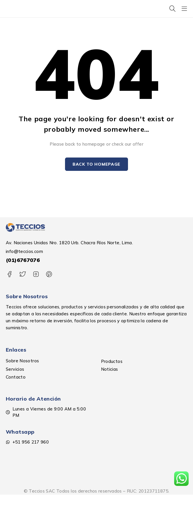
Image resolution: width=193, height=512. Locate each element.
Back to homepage (96, 164)
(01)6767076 (23, 260)
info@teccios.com (24, 251)
